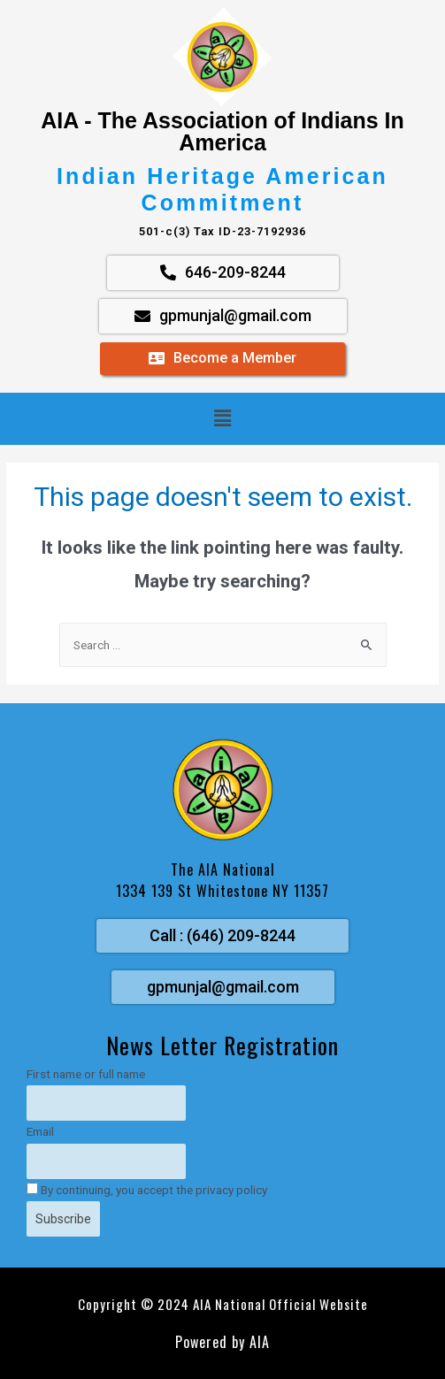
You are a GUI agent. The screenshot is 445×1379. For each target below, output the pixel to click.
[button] (222, 418)
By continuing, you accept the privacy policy (147, 1190)
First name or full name (86, 1074)
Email (40, 1131)
